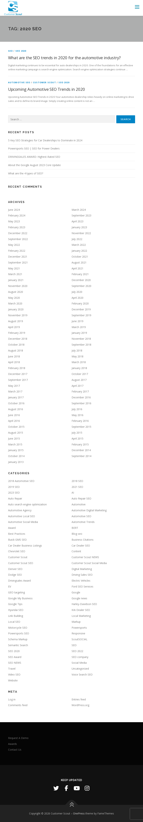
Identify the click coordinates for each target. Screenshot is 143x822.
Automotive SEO (19, 82)
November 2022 (81, 233)
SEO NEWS (14, 662)
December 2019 (81, 309)
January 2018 (79, 368)
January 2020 (16, 309)
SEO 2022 (77, 651)
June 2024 (14, 209)
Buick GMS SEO (17, 539)
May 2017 (14, 385)
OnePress (79, 813)
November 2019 (17, 315)
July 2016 (77, 409)
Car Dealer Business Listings (25, 545)
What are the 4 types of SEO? (25, 173)
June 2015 (14, 438)
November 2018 (81, 338)
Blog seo (77, 533)
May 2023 (14, 221)
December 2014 (81, 450)
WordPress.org (80, 705)
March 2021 (15, 274)
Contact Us (14, 749)
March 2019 (79, 327)
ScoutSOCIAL (79, 639)
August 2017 (79, 380)
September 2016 (81, 403)
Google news (79, 598)
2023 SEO (14, 492)
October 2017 (80, 374)
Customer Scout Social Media (89, 563)
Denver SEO (15, 569)
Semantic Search (18, 645)
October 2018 (16, 344)
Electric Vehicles (81, 580)
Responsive (78, 633)
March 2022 (79, 245)
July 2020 (77, 292)
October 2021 (80, 256)
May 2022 (14, 245)
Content (76, 551)
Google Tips (15, 604)
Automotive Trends (83, 522)
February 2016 (80, 421)
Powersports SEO (18, 633)
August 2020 (15, 292)
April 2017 (77, 385)
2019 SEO (14, 487)
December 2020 (81, 280)
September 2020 (81, 286)
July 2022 (77, 239)
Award (12, 528)
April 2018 (14, 362)
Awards (12, 744)
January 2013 (16, 462)
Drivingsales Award (19, 580)
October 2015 (16, 426)
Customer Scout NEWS (85, 557)
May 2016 (77, 415)
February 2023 (16, 227)
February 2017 (80, 391)
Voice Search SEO (82, 674)
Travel (11, 668)
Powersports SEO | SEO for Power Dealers (34, 148)
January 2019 (79, 333)
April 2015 (77, 438)
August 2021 (79, 262)
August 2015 (15, 432)
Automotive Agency (19, 510)
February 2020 (80, 303)
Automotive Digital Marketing (89, 510)
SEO (10, 50)
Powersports (79, 627)
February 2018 (16, 368)
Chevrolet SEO (16, 551)
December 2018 (17, 338)
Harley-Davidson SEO (84, 604)
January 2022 (79, 250)
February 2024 (16, 215)
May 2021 (14, 268)
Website (13, 680)
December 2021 (17, 256)
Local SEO (14, 621)
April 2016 (14, 421)
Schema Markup (17, 639)
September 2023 (81, 215)
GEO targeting (16, 592)
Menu (137, 6)
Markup (76, 621)
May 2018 (77, 356)
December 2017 (17, 374)
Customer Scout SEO (20, 563)
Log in (11, 699)
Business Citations (82, 539)
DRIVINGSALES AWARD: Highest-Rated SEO (34, 156)
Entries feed (79, 699)
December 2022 (17, 233)
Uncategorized (80, 668)
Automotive (79, 504)
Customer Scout (44, 82)
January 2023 (79, 227)
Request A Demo (18, 738)
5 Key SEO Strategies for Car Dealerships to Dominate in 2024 (45, 140)
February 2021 (80, 274)
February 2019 (16, 333)
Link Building (15, 616)
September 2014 (81, 456)
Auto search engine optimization (27, 504)
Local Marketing (81, 616)
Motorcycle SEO (17, 627)
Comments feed (17, 705)
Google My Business (20, 598)
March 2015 (15, 444)
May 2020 (14, 297)
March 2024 (79, 209)
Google (76, 592)
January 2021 (16, 280)
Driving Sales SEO (82, 574)
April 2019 (14, 327)
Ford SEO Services (82, 586)
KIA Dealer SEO (81, 610)
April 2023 (77, 221)
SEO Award (14, 657)
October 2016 (16, 403)
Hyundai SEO (15, 610)
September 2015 (81, 426)
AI (73, 492)
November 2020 (17, 286)
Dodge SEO (15, 574)
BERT (75, 528)
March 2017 (15, 391)
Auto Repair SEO (81, 498)
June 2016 (14, 415)
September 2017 (18, 380)
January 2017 (16, 397)
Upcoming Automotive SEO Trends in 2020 (46, 89)
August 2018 (15, 350)
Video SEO (14, 674)
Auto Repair (15, 498)
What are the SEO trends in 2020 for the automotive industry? (64, 57)
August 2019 (15, 321)
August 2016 (15, 409)
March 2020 (15, 303)
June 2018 (14, 356)
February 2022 (16, 250)
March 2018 (79, 362)
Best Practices (16, 533)
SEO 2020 (20, 50)
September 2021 (18, 262)
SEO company (80, 657)
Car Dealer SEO (81, 545)
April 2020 (77, 297)
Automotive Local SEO (21, 516)
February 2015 (80, 444)
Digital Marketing (82, 569)
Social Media (79, 662)
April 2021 (77, 268)
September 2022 (18, 239)
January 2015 (16, 450)
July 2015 (77, 432)
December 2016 (81, 397)
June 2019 (77, 321)
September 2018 (81, 344)
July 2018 (77, 350)
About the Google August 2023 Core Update (34, 165)
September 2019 (81, 315)
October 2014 (16, 456)
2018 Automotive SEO (21, 481)
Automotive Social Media (23, 522)
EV (9, 586)
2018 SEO (77, 481)
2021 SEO (77, 487)
